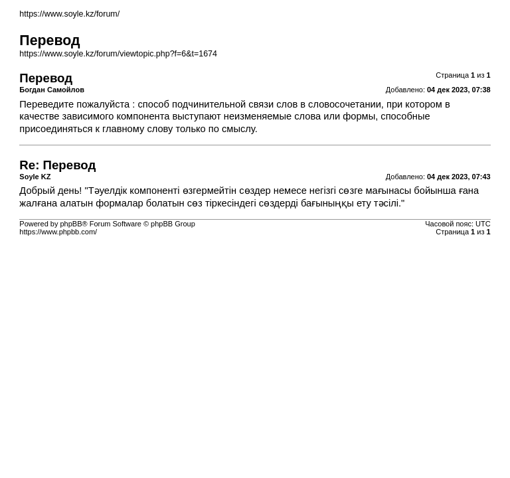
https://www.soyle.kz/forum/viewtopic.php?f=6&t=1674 (118, 53)
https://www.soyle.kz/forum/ (69, 14)
